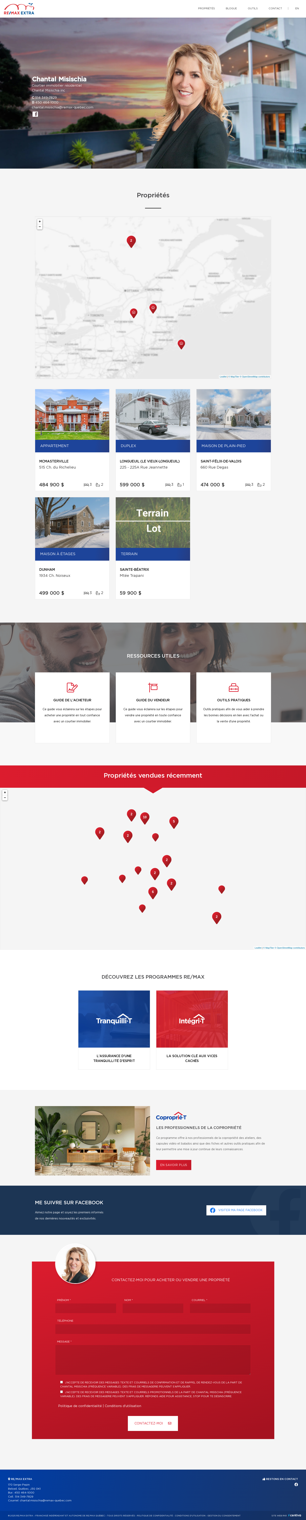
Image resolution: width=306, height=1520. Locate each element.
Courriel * (199, 1300)
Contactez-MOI (153, 1423)
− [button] (40, 226)
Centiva (294, 1515)
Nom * (128, 1300)
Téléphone (65, 1321)
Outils (253, 8)
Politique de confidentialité (80, 1406)
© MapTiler (233, 376)
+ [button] (40, 221)
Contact (275, 8)
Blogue (231, 8)
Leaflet (223, 376)
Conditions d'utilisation (123, 1406)
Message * (64, 1341)
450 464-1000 (46, 102)
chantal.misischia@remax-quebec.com (62, 107)
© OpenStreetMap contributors (255, 376)
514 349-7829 (46, 97)
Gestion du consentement (224, 1516)
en (297, 8)
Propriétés (206, 8)
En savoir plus (173, 1165)
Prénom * (64, 1300)
